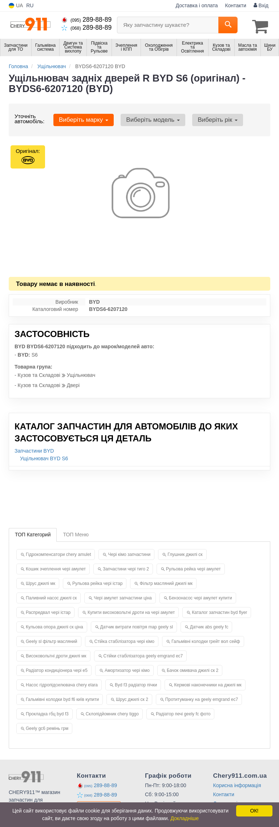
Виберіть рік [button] (207, 118)
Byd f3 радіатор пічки (136, 683)
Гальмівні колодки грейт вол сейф (205, 639)
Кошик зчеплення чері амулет (56, 567)
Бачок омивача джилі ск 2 (192, 668)
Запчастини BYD (34, 449)
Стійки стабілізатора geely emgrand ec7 (143, 654)
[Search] (228, 25)
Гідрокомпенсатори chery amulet (58, 552)
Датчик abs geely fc (209, 625)
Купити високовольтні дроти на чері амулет (131, 610)
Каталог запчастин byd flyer (219, 610)
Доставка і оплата (197, 5)
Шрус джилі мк (40, 581)
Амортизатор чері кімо (127, 668)
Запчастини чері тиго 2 (126, 567)
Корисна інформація (237, 783)
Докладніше (184, 818)
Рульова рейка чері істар (97, 581)
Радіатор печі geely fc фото (183, 712)
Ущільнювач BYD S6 (44, 457)
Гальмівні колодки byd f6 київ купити (62, 697)
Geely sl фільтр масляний (51, 639)
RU (29, 5)
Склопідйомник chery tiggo (112, 712)
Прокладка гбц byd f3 (47, 712)
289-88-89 (86, 19)
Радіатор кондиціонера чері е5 (57, 668)
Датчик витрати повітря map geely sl (136, 625)
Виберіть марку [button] (81, 118)
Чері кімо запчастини (129, 552)
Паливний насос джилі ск (51, 596)
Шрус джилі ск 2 (132, 697)
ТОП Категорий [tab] (32, 533)
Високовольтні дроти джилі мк (56, 654)
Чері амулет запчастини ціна (123, 596)
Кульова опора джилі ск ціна (54, 625)
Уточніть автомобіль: (29, 116)
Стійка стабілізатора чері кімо (124, 639)
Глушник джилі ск (184, 552)
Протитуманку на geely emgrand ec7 (201, 697)
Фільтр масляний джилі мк (166, 581)
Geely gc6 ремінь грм (47, 726)
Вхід (261, 5)
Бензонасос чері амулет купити (200, 596)
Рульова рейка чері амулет (193, 567)
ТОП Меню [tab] (76, 533)
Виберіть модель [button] (147, 118)
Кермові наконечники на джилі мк (208, 683)
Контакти (235, 5)
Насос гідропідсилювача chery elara (62, 683)
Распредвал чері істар (48, 610)
